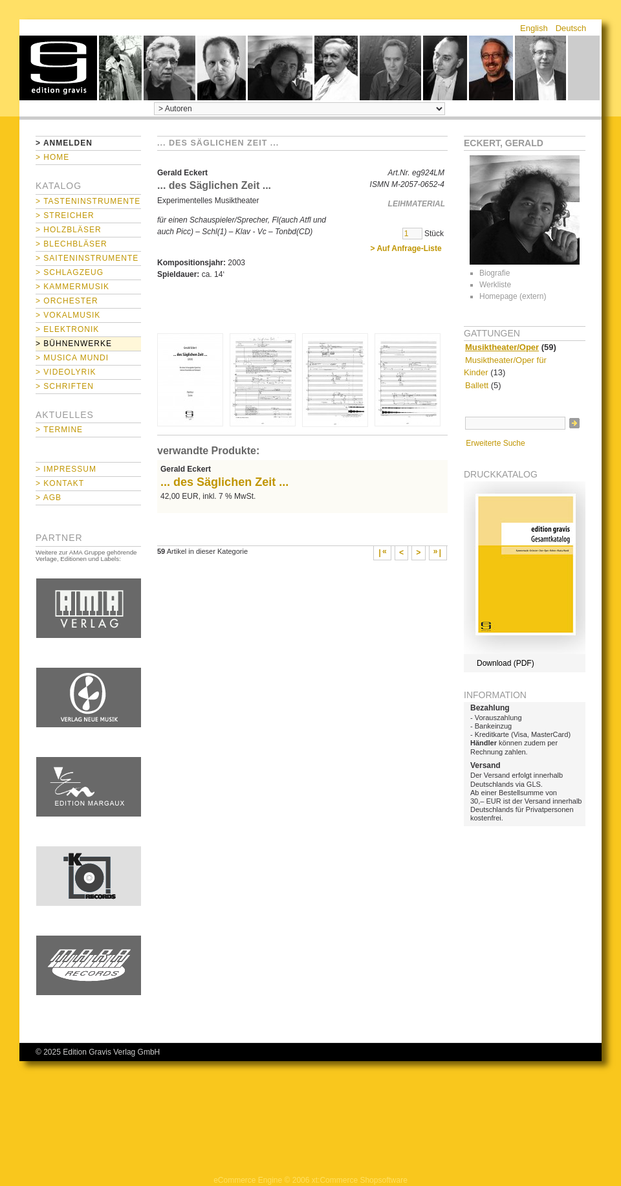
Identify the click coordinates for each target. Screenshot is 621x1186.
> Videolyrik (66, 372)
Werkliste (495, 284)
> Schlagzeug (70, 272)
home (58, 68)
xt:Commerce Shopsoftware (360, 1180)
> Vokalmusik (68, 315)
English (534, 28)
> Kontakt (60, 483)
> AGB (48, 497)
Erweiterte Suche (495, 443)
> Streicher (65, 215)
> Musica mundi (72, 357)
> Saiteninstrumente (87, 258)
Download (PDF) (505, 663)
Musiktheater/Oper (502, 347)
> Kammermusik (72, 286)
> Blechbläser (71, 243)
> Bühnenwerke (74, 343)
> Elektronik (67, 329)
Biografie (494, 273)
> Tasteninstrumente (88, 201)
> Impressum (66, 469)
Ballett (476, 385)
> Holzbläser (69, 229)
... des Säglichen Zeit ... (224, 482)
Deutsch (571, 28)
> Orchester (67, 300)
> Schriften (65, 386)
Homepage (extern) (512, 296)
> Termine (59, 429)
